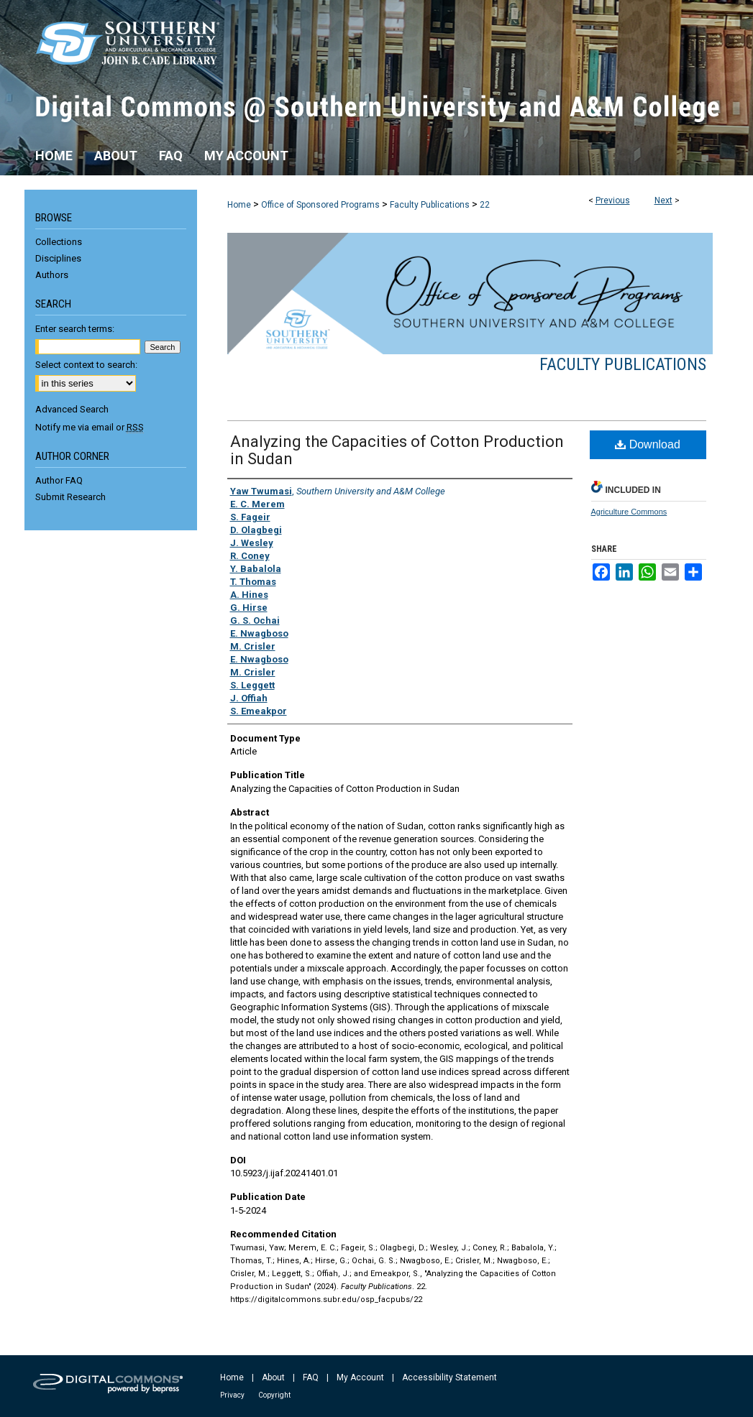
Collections (58, 241)
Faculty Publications (430, 205)
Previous (612, 200)
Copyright (274, 1395)
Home (239, 205)
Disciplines (58, 258)
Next (663, 200)
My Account (360, 1377)
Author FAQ (59, 480)
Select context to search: (86, 364)
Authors (51, 274)
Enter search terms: (74, 328)
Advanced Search (72, 409)
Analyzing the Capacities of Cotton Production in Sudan (397, 450)
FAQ (311, 1377)
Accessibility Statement (449, 1377)
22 (485, 205)
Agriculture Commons (629, 511)
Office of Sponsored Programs (320, 205)
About (273, 1377)
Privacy (232, 1395)
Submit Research (70, 496)
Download (647, 444)
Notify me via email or (89, 427)
